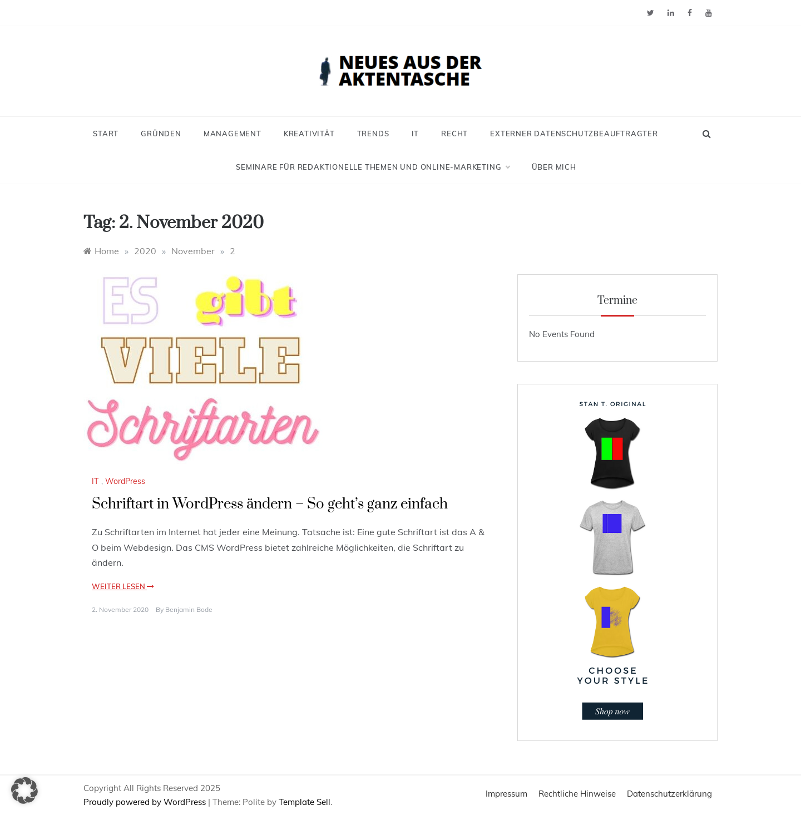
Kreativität (309, 133)
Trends (373, 133)
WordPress (125, 481)
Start (105, 133)
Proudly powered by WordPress (145, 802)
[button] (24, 790)
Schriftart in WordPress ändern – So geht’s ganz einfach (270, 504)
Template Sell (304, 802)
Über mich (554, 166)
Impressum (506, 793)
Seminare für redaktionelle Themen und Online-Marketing (372, 167)
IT (415, 133)
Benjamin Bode (188, 609)
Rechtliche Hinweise (577, 793)
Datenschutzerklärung (669, 793)
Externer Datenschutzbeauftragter (574, 133)
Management (232, 133)
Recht (454, 133)
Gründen (161, 133)
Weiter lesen (123, 586)
